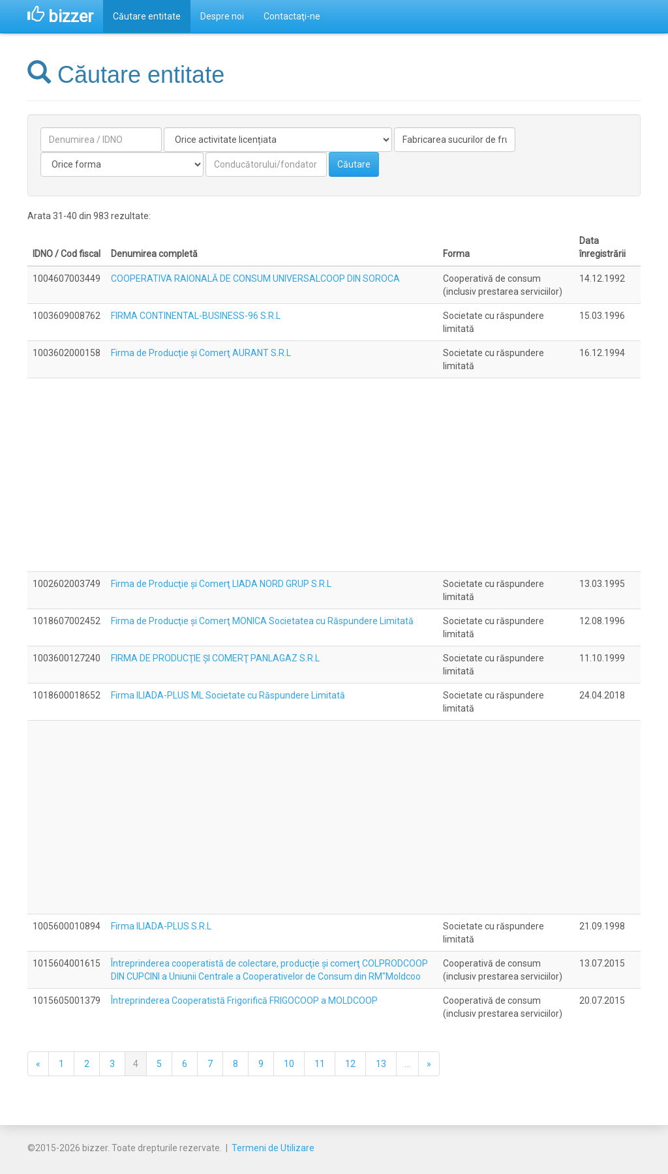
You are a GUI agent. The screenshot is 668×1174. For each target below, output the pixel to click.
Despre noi (222, 16)
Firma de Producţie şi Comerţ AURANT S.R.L (201, 353)
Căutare (354, 164)
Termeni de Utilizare (273, 1148)
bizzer (60, 16)
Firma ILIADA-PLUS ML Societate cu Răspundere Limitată (228, 695)
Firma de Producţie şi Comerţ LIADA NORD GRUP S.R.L (221, 584)
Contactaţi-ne (292, 16)
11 (319, 1064)
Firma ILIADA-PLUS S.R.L (161, 926)
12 (350, 1064)
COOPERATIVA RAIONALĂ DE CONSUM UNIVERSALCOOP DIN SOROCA (255, 278)
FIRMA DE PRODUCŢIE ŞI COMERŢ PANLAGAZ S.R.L (215, 658)
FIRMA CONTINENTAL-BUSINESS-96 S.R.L (196, 315)
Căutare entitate (147, 16)
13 (381, 1064)
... (407, 1064)
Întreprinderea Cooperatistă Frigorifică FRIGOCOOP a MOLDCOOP (244, 1000)
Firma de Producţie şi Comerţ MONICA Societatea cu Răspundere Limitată (262, 621)
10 (289, 1064)
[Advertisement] (334, 475)
